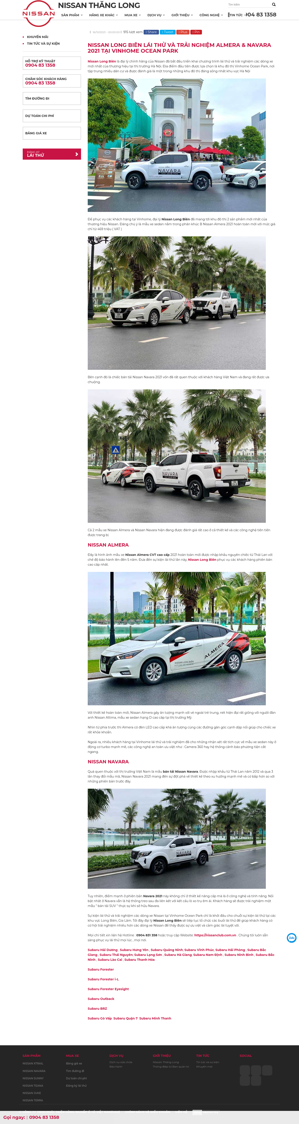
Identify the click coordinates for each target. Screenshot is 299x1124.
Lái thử (48, 154)
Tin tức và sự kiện (207, 1062)
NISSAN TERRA (33, 1100)
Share (151, 32)
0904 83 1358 (258, 14)
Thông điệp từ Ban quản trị (171, 1066)
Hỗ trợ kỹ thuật (52, 63)
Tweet (167, 32)
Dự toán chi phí (39, 116)
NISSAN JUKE (32, 1093)
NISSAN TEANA (33, 1085)
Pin (196, 32)
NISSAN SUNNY (33, 1078)
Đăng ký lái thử (76, 1085)
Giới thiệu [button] (180, 15)
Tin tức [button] (236, 15)
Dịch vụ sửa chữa (121, 1062)
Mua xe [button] (130, 15)
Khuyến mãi (37, 37)
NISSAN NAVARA (34, 1071)
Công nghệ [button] (209, 15)
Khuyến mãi (204, 1066)
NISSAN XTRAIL (33, 1063)
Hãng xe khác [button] (102, 15)
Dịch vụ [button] (154, 15)
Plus (183, 32)
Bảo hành (116, 1066)
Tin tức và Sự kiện (43, 44)
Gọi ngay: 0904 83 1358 (31, 1117)
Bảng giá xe (36, 133)
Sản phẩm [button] (70, 15)
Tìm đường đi (37, 99)
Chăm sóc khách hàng (52, 81)
